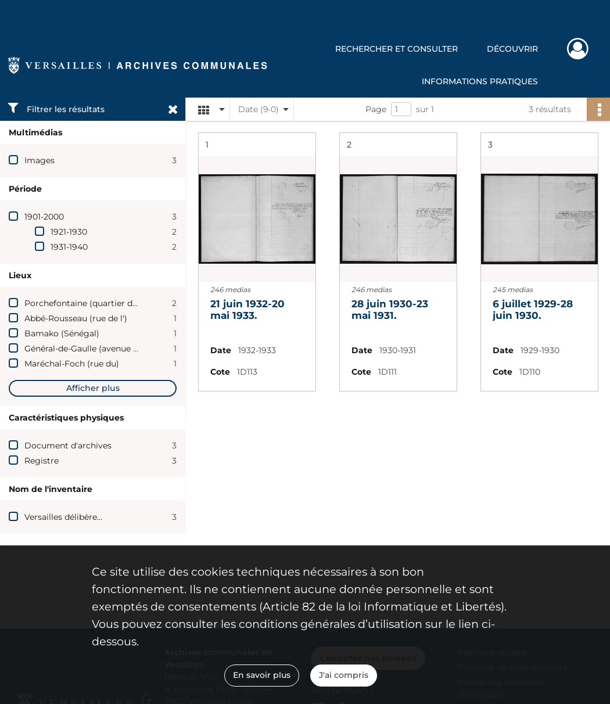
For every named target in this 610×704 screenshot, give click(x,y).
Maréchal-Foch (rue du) (71, 363)
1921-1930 (69, 232)
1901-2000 (44, 216)
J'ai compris (343, 675)
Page (375, 109)
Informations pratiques (480, 81)
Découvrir (512, 49)
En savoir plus (261, 675)
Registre (41, 460)
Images (39, 160)
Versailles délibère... (63, 517)
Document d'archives (68, 445)
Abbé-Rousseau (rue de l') (75, 318)
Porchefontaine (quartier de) (82, 303)
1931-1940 (69, 247)
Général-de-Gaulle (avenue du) (85, 348)
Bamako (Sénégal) (61, 333)
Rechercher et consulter (396, 49)
